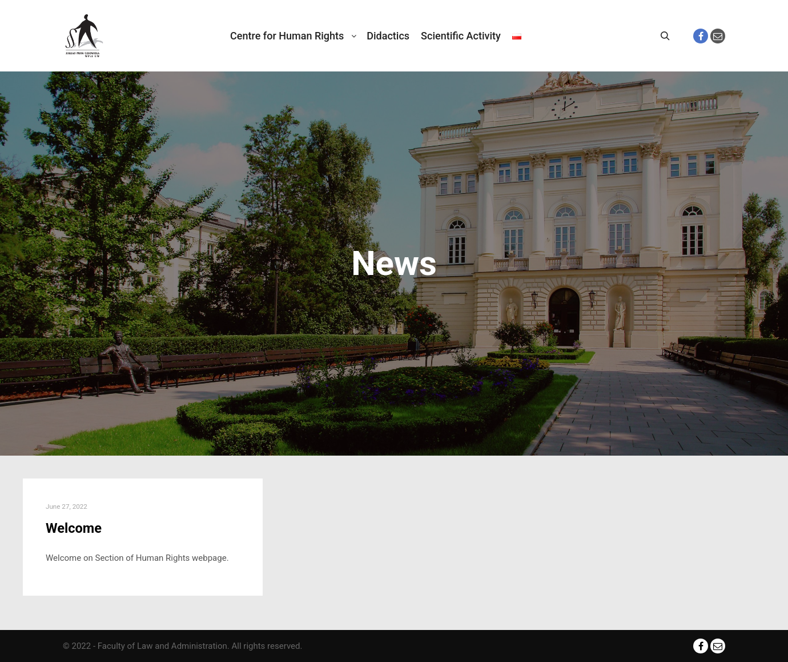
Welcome (74, 528)
